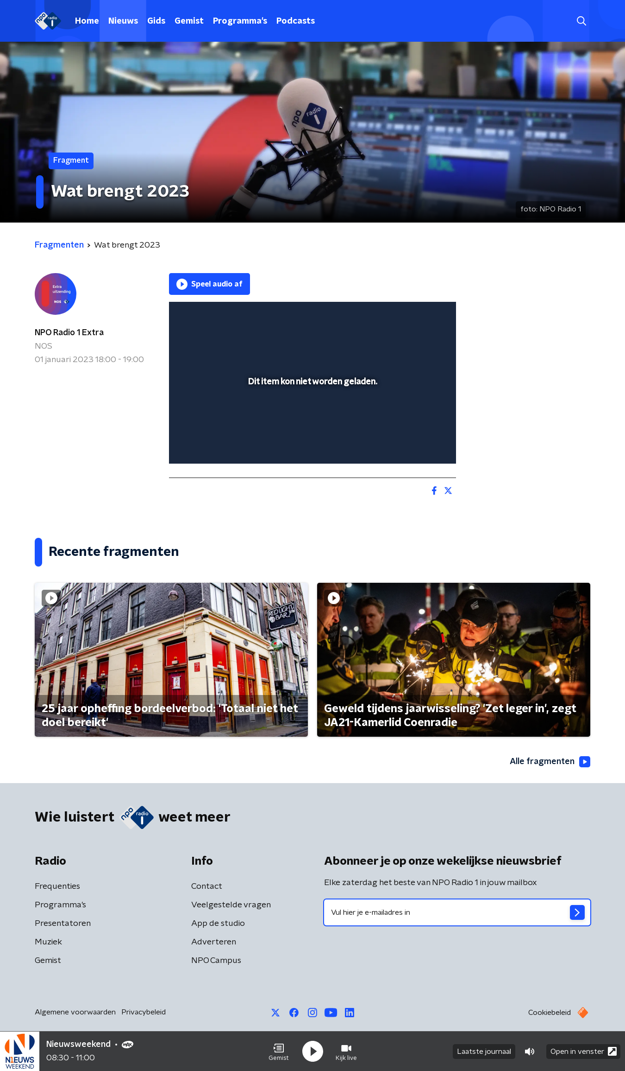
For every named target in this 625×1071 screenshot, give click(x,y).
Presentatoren (63, 923)
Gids (156, 21)
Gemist (189, 21)
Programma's (240, 21)
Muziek (48, 942)
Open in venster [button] (583, 1051)
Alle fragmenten (550, 761)
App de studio (218, 923)
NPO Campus (216, 960)
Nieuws (123, 21)
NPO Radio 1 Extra (69, 333)
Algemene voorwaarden (75, 1012)
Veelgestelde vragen (231, 905)
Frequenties (57, 886)
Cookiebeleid (549, 1012)
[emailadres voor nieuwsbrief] (457, 912)
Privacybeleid (143, 1012)
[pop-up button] (414, 443)
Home (87, 21)
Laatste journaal (484, 1051)
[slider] (311, 418)
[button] (279, 1051)
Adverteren (213, 942)
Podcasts (295, 21)
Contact (206, 886)
